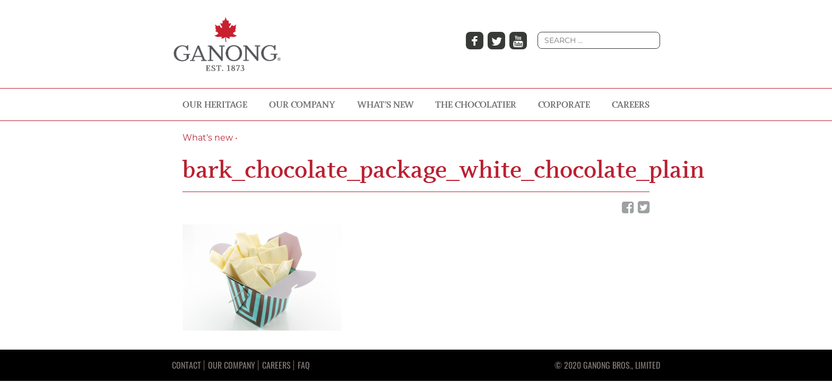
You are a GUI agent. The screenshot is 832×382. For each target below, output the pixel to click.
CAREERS (630, 104)
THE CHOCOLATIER (475, 104)
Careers (276, 365)
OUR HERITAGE (215, 104)
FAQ (304, 365)
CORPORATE (564, 104)
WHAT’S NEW (385, 104)
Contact (186, 365)
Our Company (231, 365)
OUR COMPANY (302, 104)
